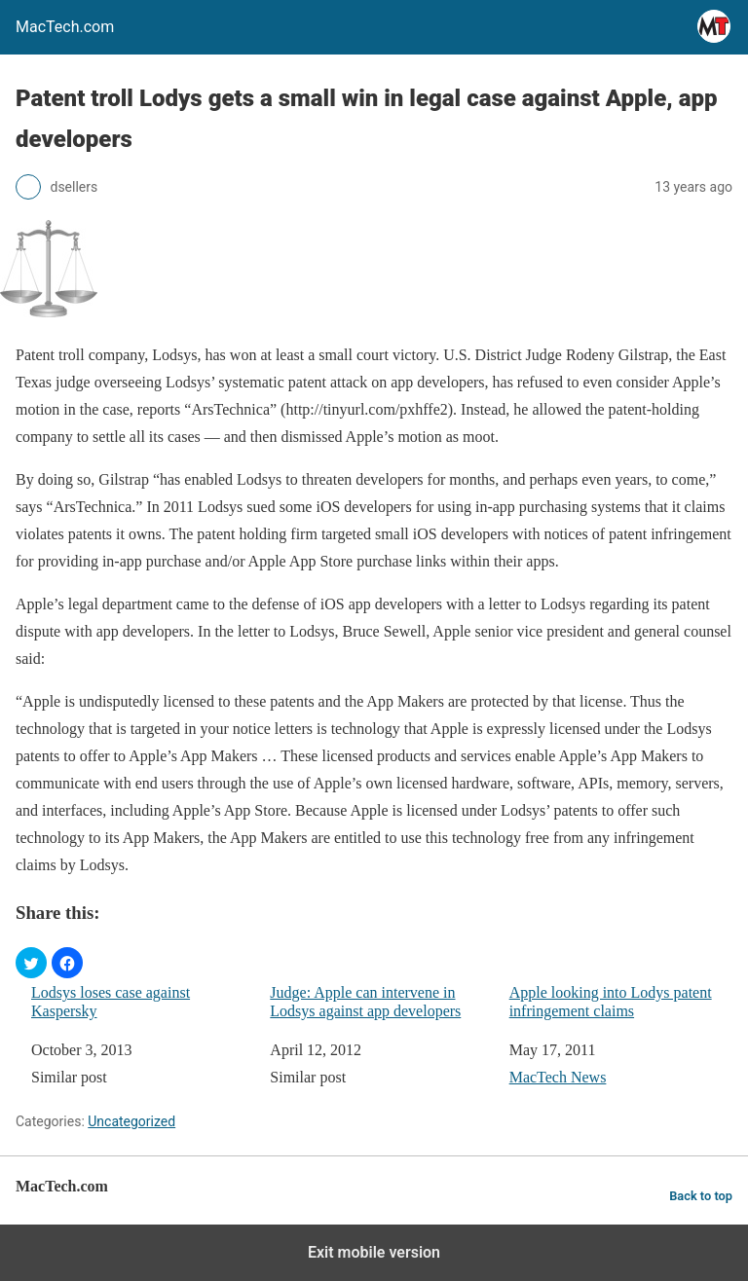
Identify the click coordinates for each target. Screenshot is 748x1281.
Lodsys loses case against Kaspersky (110, 1001)
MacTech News (558, 1077)
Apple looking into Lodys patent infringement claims (610, 1001)
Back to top (700, 1196)
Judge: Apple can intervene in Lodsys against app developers (365, 1001)
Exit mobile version (374, 1252)
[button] (31, 962)
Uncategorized (131, 1121)
